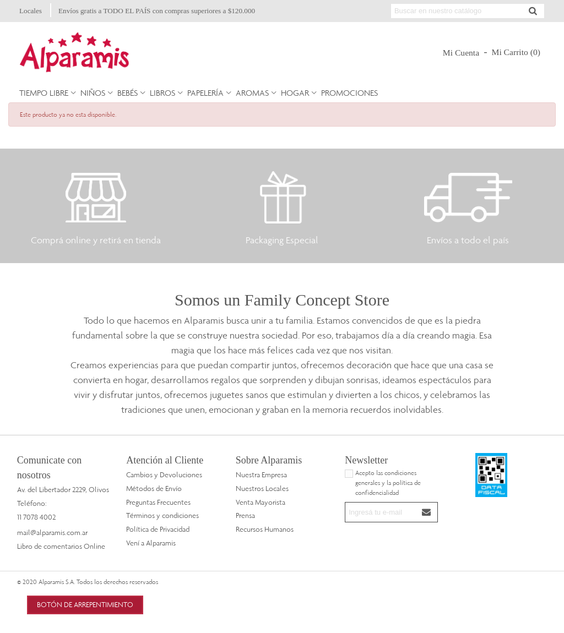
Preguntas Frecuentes (158, 502)
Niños (92, 92)
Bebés (127, 92)
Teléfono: (32, 503)
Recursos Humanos (265, 529)
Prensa (245, 515)
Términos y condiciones (162, 515)
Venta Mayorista (260, 502)
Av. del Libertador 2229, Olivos (63, 489)
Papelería (205, 92)
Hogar (295, 92)
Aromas (252, 92)
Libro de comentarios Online (61, 546)
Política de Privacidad (157, 529)
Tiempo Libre (43, 92)
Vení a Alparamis (151, 542)
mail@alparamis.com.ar (52, 532)
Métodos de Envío (154, 488)
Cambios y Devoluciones (164, 474)
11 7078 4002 (36, 516)
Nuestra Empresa (261, 474)
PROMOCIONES (349, 92)
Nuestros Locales (262, 488)
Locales (30, 11)
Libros (162, 92)
